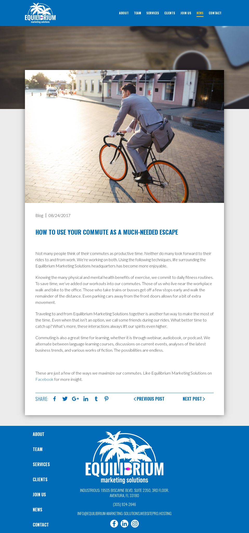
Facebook (44, 379)
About (38, 434)
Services (41, 464)
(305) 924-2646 (124, 504)
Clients (40, 479)
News (37, 509)
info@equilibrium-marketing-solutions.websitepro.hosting (124, 513)
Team (38, 449)
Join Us (39, 494)
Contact (41, 525)
